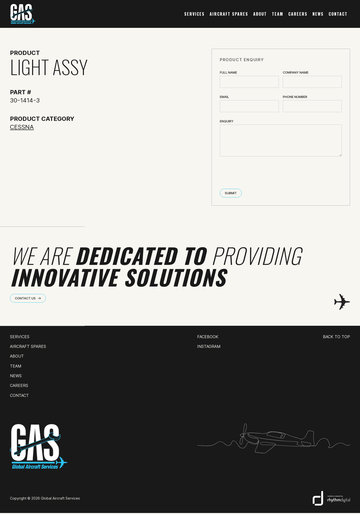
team (277, 14)
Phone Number (295, 97)
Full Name (228, 72)
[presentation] (258, 173)
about (260, 14)
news (318, 14)
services (194, 14)
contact (338, 14)
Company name (295, 72)
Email (224, 97)
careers (297, 14)
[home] (23, 14)
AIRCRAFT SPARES (229, 14)
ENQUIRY (227, 121)
